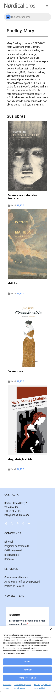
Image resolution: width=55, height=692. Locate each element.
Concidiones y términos (16, 577)
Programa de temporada (16, 546)
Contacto (9, 559)
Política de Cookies (14, 586)
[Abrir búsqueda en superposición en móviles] (27, 16)
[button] (50, 629)
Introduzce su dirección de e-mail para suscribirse (27, 622)
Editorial (8, 541)
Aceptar (27, 661)
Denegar (27, 670)
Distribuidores (11, 554)
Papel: (16, 205)
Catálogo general (13, 550)
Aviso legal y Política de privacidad (22, 581)
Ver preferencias (27, 678)
